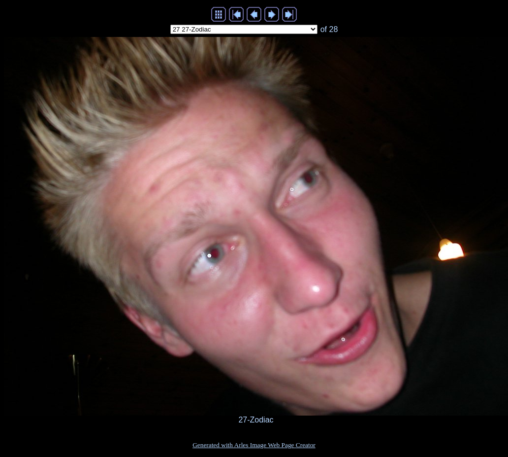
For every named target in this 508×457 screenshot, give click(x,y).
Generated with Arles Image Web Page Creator (254, 445)
